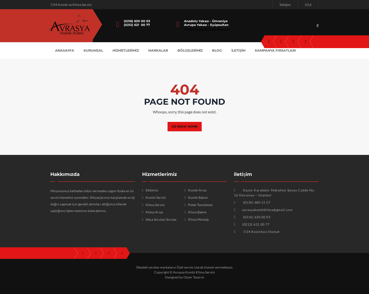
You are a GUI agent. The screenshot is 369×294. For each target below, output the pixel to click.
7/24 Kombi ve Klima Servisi (71, 5)
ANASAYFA (64, 50)
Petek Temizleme (200, 205)
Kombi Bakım (198, 197)
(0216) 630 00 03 (137, 21)
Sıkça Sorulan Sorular (161, 219)
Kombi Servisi (156, 197)
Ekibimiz (152, 190)
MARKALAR (158, 50)
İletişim (285, 5)
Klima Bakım (197, 212)
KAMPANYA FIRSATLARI (275, 50)
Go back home (185, 126)
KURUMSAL (93, 50)
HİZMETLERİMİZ (125, 50)
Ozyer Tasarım (194, 277)
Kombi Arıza (197, 190)
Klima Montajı (198, 219)
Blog (217, 50)
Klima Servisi (155, 205)
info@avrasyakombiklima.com (207, 29)
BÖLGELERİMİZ (190, 50)
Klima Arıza (154, 212)
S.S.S (308, 5)
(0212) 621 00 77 (137, 25)
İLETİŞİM (238, 50)
